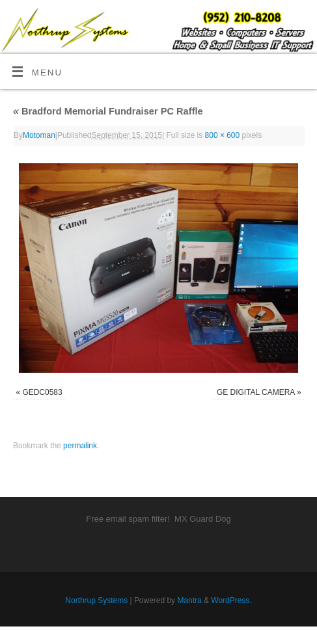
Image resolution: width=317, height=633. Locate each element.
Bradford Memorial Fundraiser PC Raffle (108, 111)
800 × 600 (222, 135)
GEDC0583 (42, 392)
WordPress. (231, 600)
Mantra (189, 600)
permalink (80, 445)
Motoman (39, 135)
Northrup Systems (96, 600)
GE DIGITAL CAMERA (256, 392)
